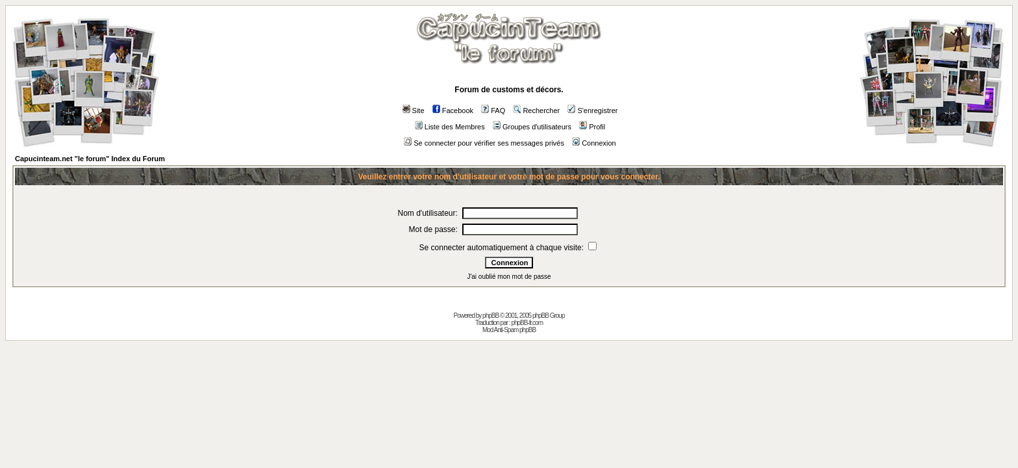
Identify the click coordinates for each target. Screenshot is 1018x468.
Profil (592, 127)
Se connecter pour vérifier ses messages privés (484, 143)
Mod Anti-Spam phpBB (509, 329)
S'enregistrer (592, 110)
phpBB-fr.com (527, 322)
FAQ (493, 110)
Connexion (594, 143)
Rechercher (536, 110)
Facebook (452, 110)
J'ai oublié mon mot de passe (509, 276)
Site (414, 110)
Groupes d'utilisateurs (532, 127)
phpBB (490, 315)
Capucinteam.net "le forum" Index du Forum (90, 158)
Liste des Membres (450, 127)
